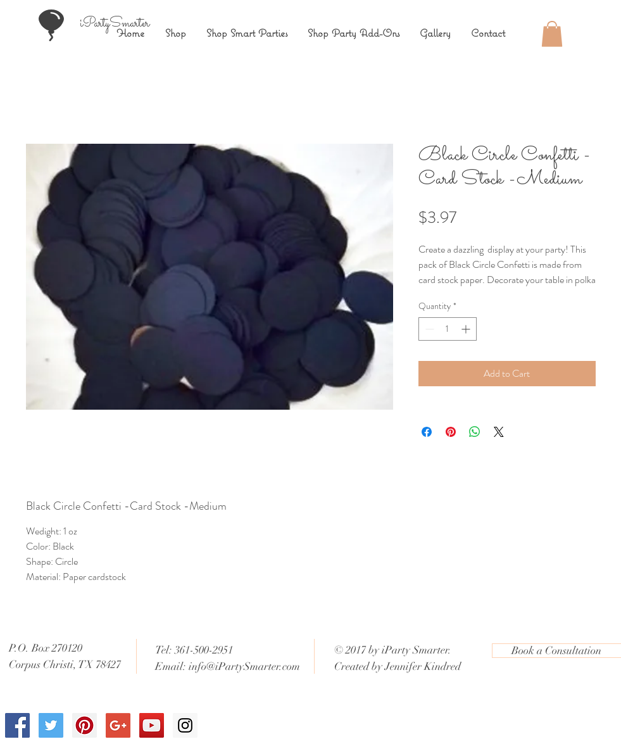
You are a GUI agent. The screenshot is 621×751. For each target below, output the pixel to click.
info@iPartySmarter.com (244, 666)
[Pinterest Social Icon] (84, 725)
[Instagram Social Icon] (185, 725)
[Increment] (467, 329)
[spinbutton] (447, 329)
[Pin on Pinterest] (450, 431)
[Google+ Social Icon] (118, 725)
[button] (552, 34)
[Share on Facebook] (426, 431)
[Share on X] (498, 431)
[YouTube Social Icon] (151, 725)
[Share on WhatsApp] (474, 431)
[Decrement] (428, 329)
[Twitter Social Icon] (51, 725)
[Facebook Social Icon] (17, 725)
